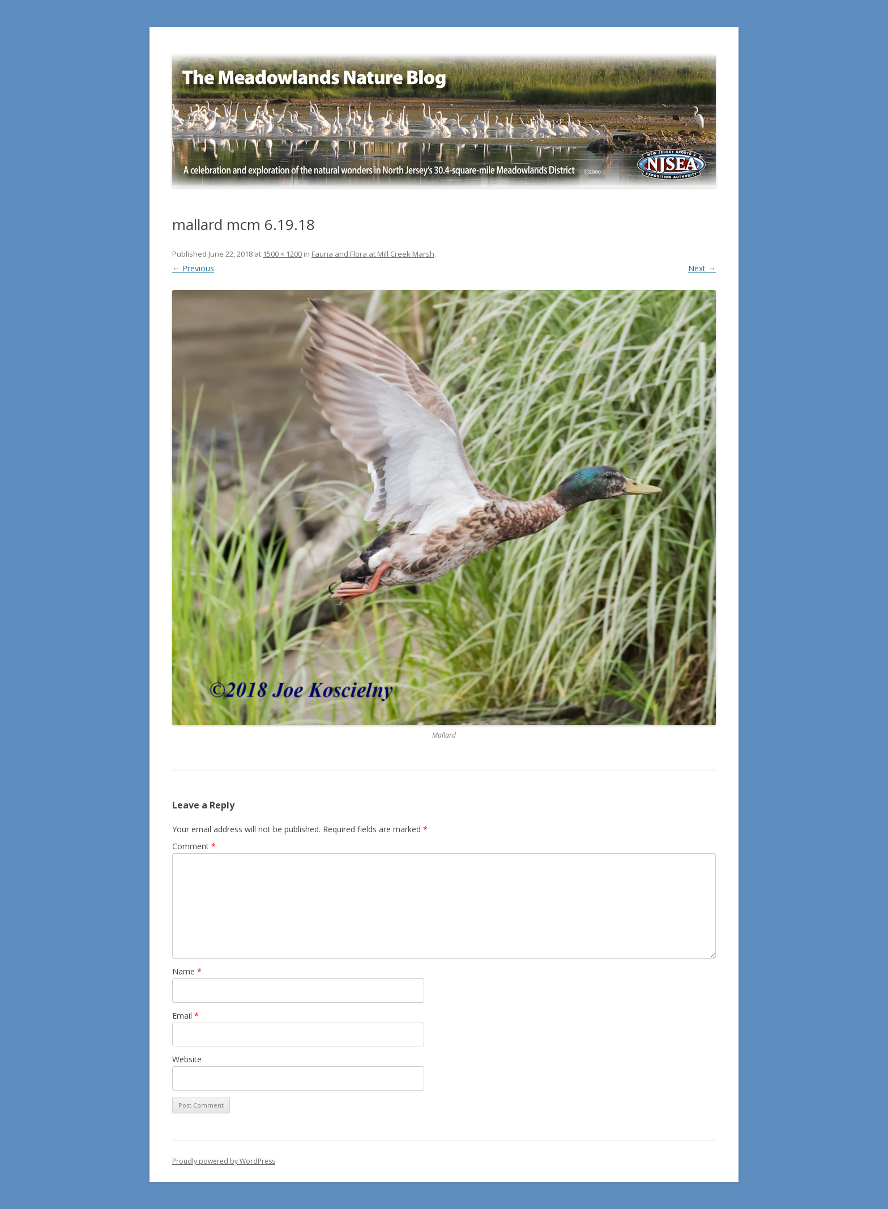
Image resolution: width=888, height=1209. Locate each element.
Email (185, 1015)
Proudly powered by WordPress (223, 1161)
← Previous (193, 268)
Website (187, 1059)
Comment (194, 846)
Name (187, 971)
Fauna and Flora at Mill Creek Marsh (372, 254)
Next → (702, 268)
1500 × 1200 (282, 254)
